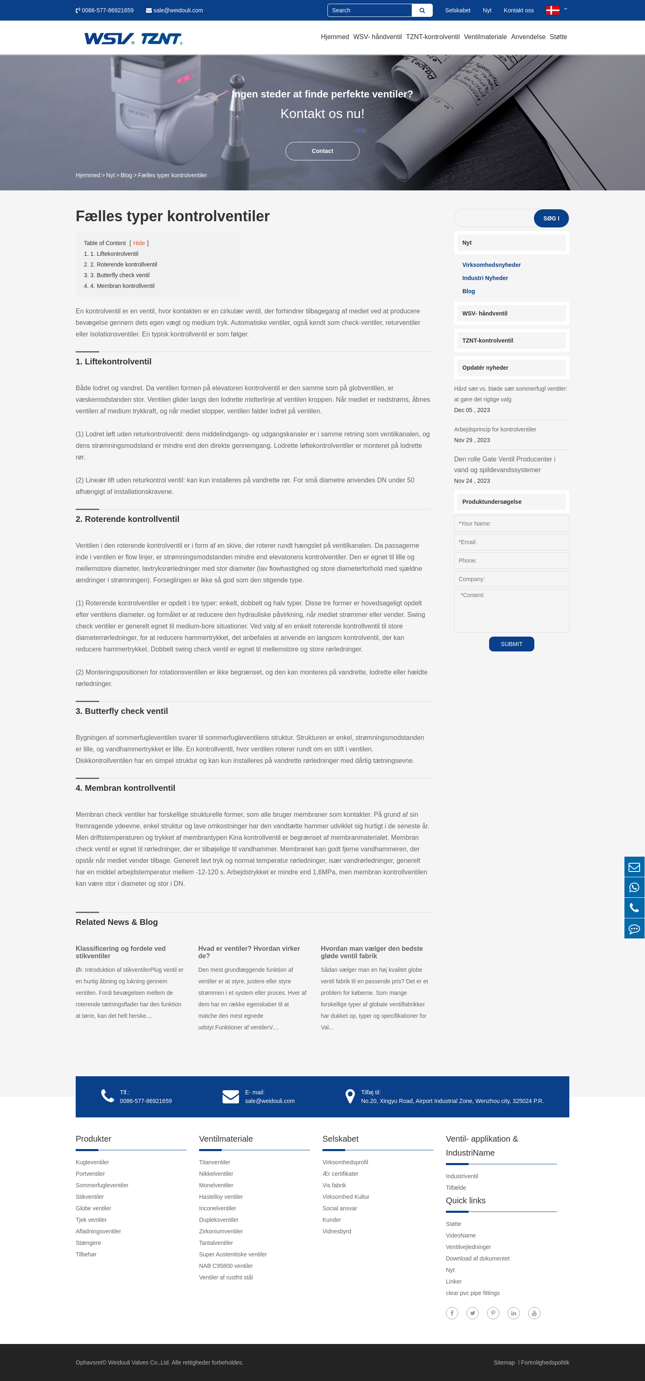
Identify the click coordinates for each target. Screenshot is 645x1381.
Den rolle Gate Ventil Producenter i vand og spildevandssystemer (511, 471)
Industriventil (462, 1176)
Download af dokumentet (478, 1258)
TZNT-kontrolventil (433, 36)
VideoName (461, 1235)
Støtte (558, 36)
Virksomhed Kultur (345, 1196)
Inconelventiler (217, 1208)
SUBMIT (512, 644)
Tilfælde (456, 1187)
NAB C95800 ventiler (226, 1266)
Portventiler (90, 1173)
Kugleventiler (92, 1162)
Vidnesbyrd (336, 1231)
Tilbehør (86, 1254)
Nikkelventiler (216, 1173)
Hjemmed (335, 36)
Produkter (93, 1138)
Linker (454, 1281)
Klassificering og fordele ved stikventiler (121, 952)
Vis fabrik (334, 1185)
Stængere (88, 1243)
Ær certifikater (340, 1173)
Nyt (487, 10)
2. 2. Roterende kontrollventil (120, 264)
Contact (322, 151)
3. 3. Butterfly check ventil (117, 275)
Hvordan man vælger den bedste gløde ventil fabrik (372, 952)
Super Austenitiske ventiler (233, 1254)
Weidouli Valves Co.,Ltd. (139, 1362)
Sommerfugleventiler (102, 1185)
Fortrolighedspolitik (545, 1362)
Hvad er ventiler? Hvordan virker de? (249, 952)
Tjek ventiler (91, 1219)
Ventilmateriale (485, 36)
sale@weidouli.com (174, 10)
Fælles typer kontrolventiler (172, 175)
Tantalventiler (216, 1243)
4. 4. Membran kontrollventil (119, 286)
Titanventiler (214, 1162)
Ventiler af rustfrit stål (226, 1277)
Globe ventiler (93, 1208)
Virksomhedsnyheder (491, 265)
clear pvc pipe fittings (473, 1293)
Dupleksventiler (219, 1219)
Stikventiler (90, 1196)
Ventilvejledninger (468, 1247)
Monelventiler (216, 1185)
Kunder (331, 1219)
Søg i (551, 218)
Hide (139, 243)
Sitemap (505, 1362)
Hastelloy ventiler (221, 1196)
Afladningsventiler (98, 1231)
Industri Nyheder (485, 278)
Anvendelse (528, 36)
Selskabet (457, 10)
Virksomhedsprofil (345, 1162)
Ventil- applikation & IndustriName (482, 1145)
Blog (126, 175)
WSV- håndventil (377, 36)
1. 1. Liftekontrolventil (111, 253)
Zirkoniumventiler (221, 1231)
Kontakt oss (519, 10)
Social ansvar (339, 1208)
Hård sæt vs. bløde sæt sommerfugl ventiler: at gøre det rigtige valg (511, 400)
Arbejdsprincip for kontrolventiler (511, 435)
